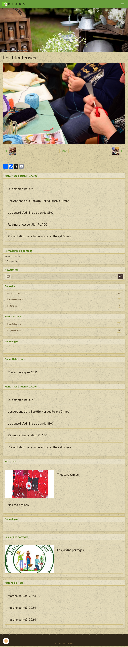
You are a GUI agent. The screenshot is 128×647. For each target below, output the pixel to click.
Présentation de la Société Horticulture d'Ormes (39, 236)
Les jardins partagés (70, 550)
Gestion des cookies (64, 643)
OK (120, 276)
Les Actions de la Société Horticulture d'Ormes (38, 201)
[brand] (13, 4)
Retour (64, 151)
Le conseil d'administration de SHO (30, 212)
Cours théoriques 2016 (22, 372)
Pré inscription (12, 261)
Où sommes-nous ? (20, 189)
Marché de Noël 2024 (22, 596)
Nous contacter (13, 256)
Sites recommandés (64, 299)
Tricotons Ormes (68, 474)
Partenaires (64, 306)
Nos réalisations (14, 324)
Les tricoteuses (14, 331)
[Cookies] (6, 641)
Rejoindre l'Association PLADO (27, 224)
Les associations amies (64, 293)
